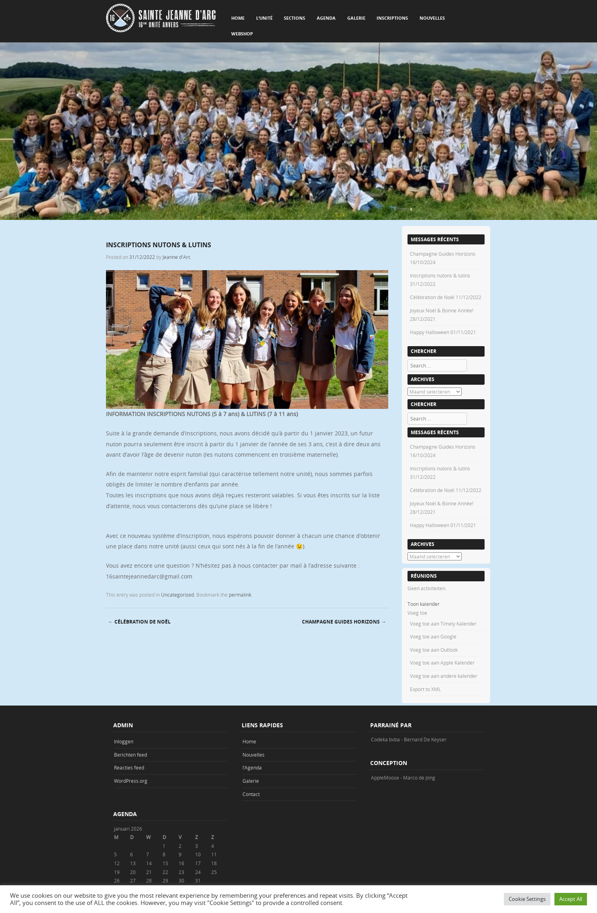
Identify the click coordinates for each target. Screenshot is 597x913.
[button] (417, 612)
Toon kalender (424, 604)
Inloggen (123, 741)
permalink (240, 594)
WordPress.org (130, 781)
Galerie (356, 18)
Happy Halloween (429, 332)
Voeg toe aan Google (433, 636)
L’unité (264, 18)
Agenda (326, 18)
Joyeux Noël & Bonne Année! (441, 310)
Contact (251, 794)
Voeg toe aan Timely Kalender (443, 623)
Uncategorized (177, 594)
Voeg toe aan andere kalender (443, 676)
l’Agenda (252, 767)
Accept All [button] (570, 899)
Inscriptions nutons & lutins (440, 275)
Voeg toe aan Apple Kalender (442, 662)
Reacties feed (129, 767)
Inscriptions (392, 18)
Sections (294, 18)
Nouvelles (432, 18)
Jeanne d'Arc (177, 257)
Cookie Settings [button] (527, 899)
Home (238, 18)
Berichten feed (130, 754)
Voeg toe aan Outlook (434, 649)
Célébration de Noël (139, 621)
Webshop (242, 34)
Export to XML (425, 689)
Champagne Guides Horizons (344, 621)
